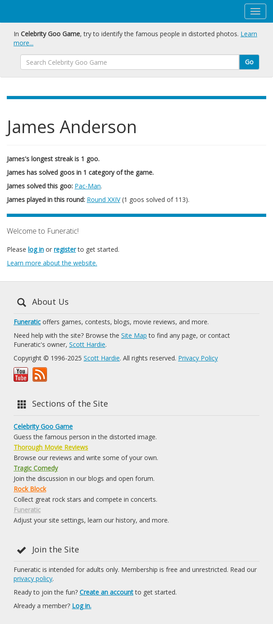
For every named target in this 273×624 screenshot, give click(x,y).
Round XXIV (103, 199)
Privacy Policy (198, 358)
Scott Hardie (87, 344)
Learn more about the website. (52, 263)
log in (36, 249)
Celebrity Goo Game (43, 426)
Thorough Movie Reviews (51, 447)
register (65, 249)
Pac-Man (88, 186)
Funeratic (27, 321)
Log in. (81, 605)
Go (249, 62)
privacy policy (33, 578)
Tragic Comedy (36, 468)
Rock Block (30, 489)
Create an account (106, 592)
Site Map (134, 335)
